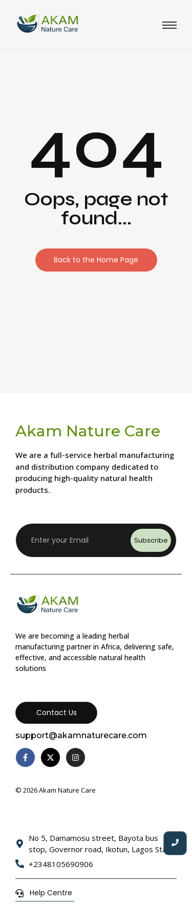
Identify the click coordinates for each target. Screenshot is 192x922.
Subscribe (151, 540)
